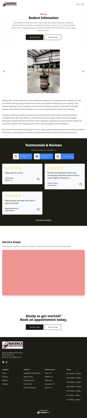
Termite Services (29, 380)
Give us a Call (52, 37)
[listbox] (43, 71)
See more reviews (43, 220)
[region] (43, 71)
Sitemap (5, 384)
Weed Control (28, 377)
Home (4, 373)
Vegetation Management (32, 373)
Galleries (5, 377)
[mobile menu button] (82, 4)
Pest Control (28, 384)
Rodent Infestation (30, 388)
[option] (43, 71)
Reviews (5, 380)
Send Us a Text (35, 37)
